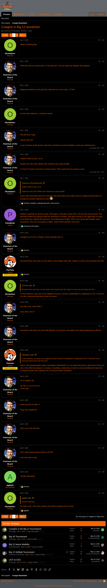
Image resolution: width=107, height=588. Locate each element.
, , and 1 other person (41, 203)
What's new (18, 14)
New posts (5, 18)
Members (58, 14)
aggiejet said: (26, 498)
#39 (103, 472)
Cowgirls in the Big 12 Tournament (25, 529)
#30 (103, 257)
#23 (103, 85)
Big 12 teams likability (19, 544)
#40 (103, 493)
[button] (25, 14)
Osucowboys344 (14, 547)
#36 (103, 400)
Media (31, 14)
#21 (103, 40)
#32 (103, 302)
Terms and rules (79, 581)
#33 (103, 326)
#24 (103, 109)
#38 (103, 448)
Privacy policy (91, 581)
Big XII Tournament (18, 536)
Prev (6, 35)
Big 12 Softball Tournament (21, 552)
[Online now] (10, 72)
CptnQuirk (96, 546)
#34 (103, 350)
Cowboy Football (37, 547)
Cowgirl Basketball (32, 531)
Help (100, 581)
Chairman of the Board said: (32, 183)
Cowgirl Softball (32, 539)
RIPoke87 (96, 531)
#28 (103, 210)
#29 (103, 233)
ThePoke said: (27, 285)
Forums (6, 14)
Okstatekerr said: (28, 355)
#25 (103, 130)
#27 (103, 178)
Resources (44, 14)
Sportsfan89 (95, 561)
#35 (103, 376)
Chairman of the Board (11, 31)
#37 (103, 424)
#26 (103, 154)
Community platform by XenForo (53, 585)
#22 (103, 61)
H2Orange (12, 531)
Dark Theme (7, 581)
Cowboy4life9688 (94, 538)
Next (22, 35)
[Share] (99, 40)
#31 (103, 281)
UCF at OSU (15, 560)
